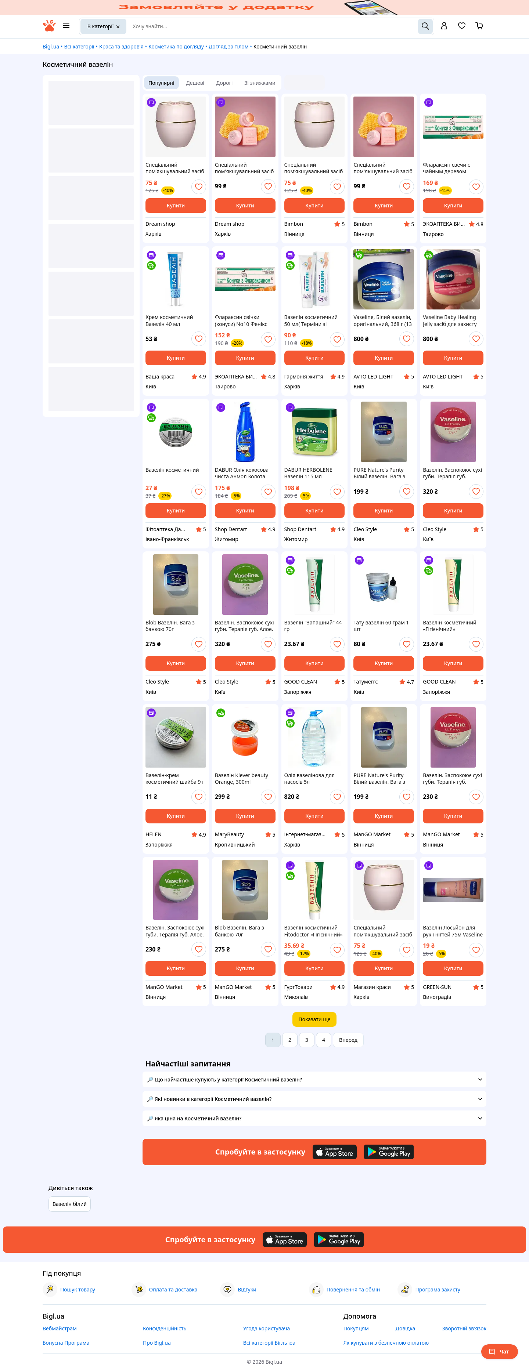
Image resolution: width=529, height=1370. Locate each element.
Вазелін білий (70, 1203)
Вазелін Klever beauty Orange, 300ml (241, 778)
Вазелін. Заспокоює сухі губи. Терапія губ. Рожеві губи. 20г (452, 473)
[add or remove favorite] (198, 187)
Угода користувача (266, 1328)
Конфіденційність (164, 1328)
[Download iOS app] (335, 1152)
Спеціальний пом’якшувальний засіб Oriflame (174, 168)
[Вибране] (461, 28)
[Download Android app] (389, 1152)
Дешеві (195, 82)
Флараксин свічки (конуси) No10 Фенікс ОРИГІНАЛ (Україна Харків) (241, 320)
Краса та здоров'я (121, 46)
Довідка (405, 1328)
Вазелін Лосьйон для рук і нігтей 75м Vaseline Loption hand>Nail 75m (453, 931)
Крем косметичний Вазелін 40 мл (169, 320)
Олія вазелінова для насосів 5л (309, 778)
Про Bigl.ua (157, 1342)
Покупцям (356, 1328)
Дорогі (224, 82)
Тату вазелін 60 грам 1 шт (381, 626)
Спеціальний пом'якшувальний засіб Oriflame (244, 168)
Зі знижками (259, 82)
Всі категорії (79, 46)
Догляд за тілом (228, 46)
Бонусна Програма (66, 1342)
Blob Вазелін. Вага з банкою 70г (170, 626)
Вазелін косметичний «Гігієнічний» (449, 626)
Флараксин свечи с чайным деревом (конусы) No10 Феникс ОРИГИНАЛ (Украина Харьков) (450, 168)
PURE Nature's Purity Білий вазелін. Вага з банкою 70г (379, 473)
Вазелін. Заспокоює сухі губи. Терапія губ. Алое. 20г (244, 626)
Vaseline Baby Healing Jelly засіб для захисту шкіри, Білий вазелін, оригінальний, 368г (449, 320)
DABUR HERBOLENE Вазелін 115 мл (308, 473)
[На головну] (49, 29)
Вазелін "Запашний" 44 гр (313, 626)
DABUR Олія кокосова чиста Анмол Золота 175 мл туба (242, 473)
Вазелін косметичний (172, 470)
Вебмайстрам (60, 1328)
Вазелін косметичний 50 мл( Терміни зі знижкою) (311, 320)
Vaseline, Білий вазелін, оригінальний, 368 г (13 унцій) (382, 320)
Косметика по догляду (176, 46)
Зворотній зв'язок (464, 1328)
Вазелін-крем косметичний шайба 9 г (174, 778)
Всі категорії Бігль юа (269, 1342)
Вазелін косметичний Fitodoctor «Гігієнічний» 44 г (313, 931)
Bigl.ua (51, 46)
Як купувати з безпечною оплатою (386, 1342)
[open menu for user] (444, 26)
